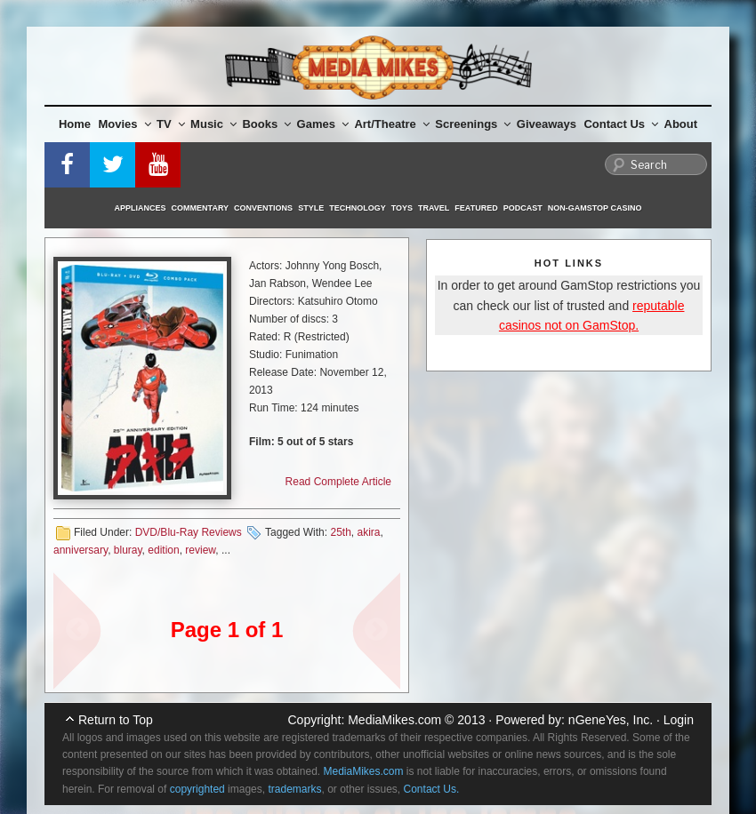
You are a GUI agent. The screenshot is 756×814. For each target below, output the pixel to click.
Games (323, 124)
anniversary (80, 550)
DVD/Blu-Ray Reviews (188, 532)
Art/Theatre (391, 124)
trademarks (294, 789)
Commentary (200, 208)
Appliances (140, 208)
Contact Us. (432, 789)
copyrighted (197, 789)
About (681, 124)
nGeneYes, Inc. (610, 720)
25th (340, 532)
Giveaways (546, 124)
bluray (128, 550)
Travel (433, 208)
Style (311, 208)
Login (679, 720)
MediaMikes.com (394, 720)
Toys (402, 208)
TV (171, 124)
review (200, 550)
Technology (357, 208)
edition (163, 550)
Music (213, 124)
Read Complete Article (338, 481)
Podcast (523, 208)
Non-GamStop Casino (595, 208)
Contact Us (620, 124)
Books (266, 124)
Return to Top (115, 720)
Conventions (263, 208)
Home (75, 124)
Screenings (473, 124)
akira (368, 532)
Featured (475, 208)
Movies (125, 124)
